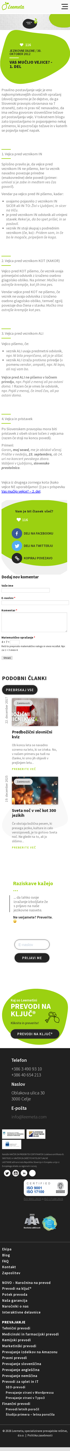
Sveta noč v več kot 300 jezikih (34, 817)
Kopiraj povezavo (32, 558)
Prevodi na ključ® (17, 1292)
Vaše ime (7, 585)
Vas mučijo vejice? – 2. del (21, 491)
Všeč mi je (42, 520)
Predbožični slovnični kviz (32, 738)
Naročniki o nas (15, 1310)
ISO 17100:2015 (53, 1203)
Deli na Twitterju (32, 546)
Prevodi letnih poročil (22, 1413)
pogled (35, 716)
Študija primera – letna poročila (30, 1418)
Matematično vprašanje (18, 641)
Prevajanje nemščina (19, 1379)
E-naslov (8, 598)
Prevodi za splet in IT (20, 1385)
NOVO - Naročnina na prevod (26, 1286)
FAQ (5, 1265)
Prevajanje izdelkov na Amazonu (29, 1355)
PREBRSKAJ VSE (20, 693)
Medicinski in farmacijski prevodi (30, 1338)
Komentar (9, 610)
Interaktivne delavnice (21, 1316)
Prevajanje (14, 1325)
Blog (6, 1259)
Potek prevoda (14, 1298)
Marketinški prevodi (19, 1349)
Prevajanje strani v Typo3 (25, 1401)
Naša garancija (14, 1304)
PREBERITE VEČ (24, 772)
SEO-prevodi (15, 1391)
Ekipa (7, 1253)
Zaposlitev (11, 1276)
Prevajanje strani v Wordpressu (30, 1396)
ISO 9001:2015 (32, 1203)
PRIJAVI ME (32, 961)
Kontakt (9, 1270)
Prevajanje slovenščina (21, 1367)
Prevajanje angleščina (21, 1373)
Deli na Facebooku (32, 533)
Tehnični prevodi (16, 1332)
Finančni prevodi (16, 1407)
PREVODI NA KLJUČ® (35, 1037)
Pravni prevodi (14, 1361)
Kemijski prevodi (16, 1343)
